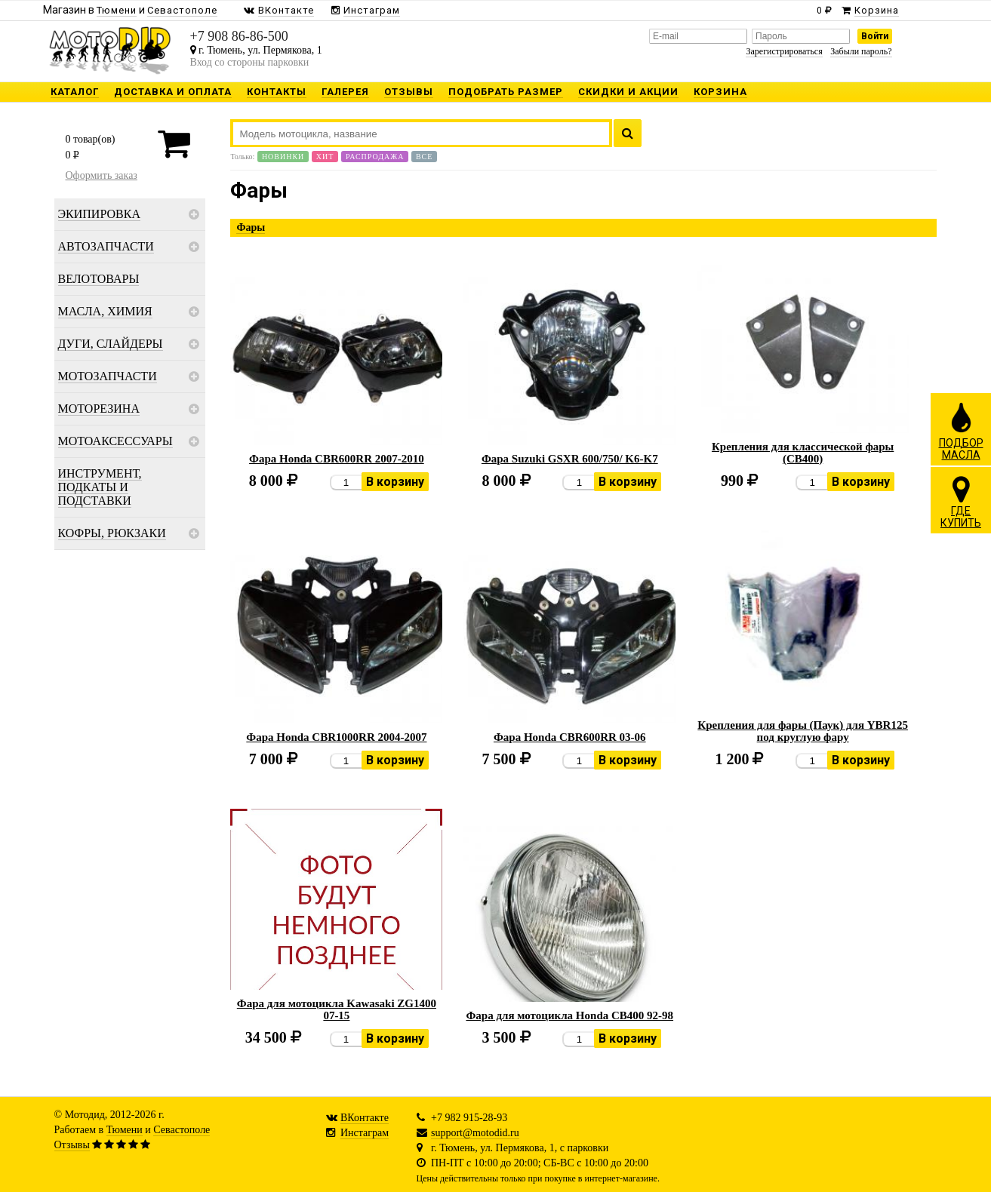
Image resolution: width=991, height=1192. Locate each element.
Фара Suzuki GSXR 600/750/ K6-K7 (570, 459)
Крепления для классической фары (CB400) (803, 453)
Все (424, 156)
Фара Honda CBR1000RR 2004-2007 (336, 737)
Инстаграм (364, 1132)
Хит (325, 156)
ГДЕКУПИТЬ (960, 502)
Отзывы (72, 1145)
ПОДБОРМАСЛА (961, 431)
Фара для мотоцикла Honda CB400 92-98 (569, 1015)
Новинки (283, 156)
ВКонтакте (364, 1117)
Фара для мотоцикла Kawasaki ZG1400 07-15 (336, 1009)
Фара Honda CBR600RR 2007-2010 (336, 459)
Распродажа (375, 156)
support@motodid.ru (475, 1132)
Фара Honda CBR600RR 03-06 (570, 737)
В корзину (395, 482)
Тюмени (124, 1129)
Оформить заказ (101, 175)
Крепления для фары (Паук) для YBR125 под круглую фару (802, 731)
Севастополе (181, 1129)
